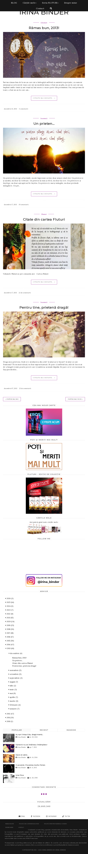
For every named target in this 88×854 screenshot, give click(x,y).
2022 (9, 614)
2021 (9, 618)
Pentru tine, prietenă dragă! (43, 307)
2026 (9, 598)
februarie (15, 705)
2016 (9, 637)
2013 (9, 648)
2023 (9, 610)
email (23, 816)
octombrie (15, 674)
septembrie (15, 678)
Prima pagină (9, 823)
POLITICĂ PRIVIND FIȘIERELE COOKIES (55, 823)
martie (13, 701)
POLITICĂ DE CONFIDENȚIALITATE (29, 823)
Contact (40, 8)
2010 (9, 721)
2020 (9, 621)
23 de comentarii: (25, 388)
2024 (9, 606)
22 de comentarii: (25, 293)
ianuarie (14, 709)
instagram (52, 816)
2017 (9, 633)
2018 (9, 629)
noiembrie (15, 670)
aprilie (13, 697)
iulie (12, 686)
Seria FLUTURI (50, 2)
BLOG (14, 2)
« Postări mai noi (11, 399)
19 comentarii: (24, 205)
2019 (9, 625)
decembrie (15, 653)
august (13, 682)
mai (12, 693)
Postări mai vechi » (75, 399)
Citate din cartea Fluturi (44, 219)
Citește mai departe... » (44, 98)
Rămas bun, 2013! (44, 28)
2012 (9, 714)
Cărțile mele (29, 2)
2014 (9, 644)
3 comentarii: (23, 109)
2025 (9, 602)
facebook (36, 816)
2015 (9, 641)
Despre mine (70, 2)
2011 (9, 717)
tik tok (67, 816)
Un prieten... (44, 123)
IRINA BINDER (44, 12)
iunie (13, 689)
